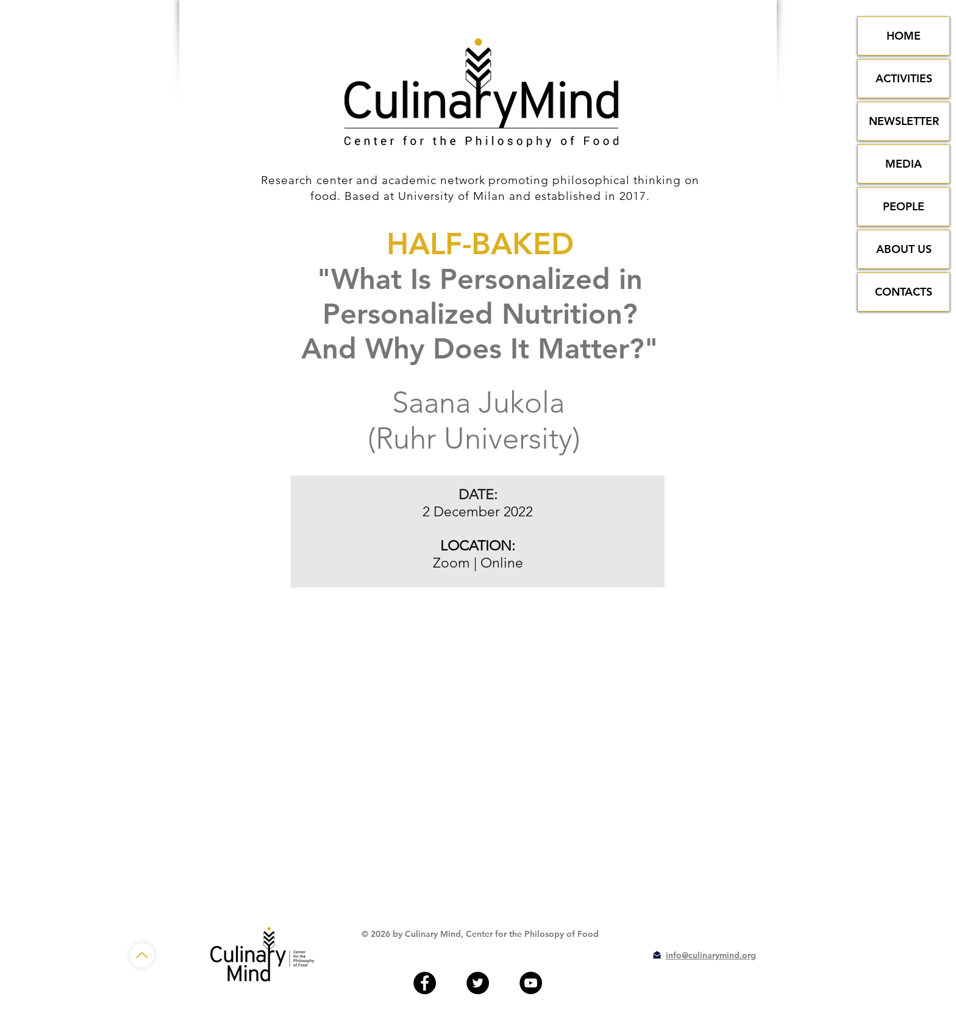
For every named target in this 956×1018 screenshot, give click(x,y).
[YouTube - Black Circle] (530, 983)
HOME (903, 36)
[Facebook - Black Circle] (424, 983)
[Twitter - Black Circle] (477, 983)
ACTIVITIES (904, 78)
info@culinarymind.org (711, 955)
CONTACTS (903, 292)
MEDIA (903, 164)
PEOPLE (903, 206)
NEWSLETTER (904, 121)
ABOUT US (904, 249)
